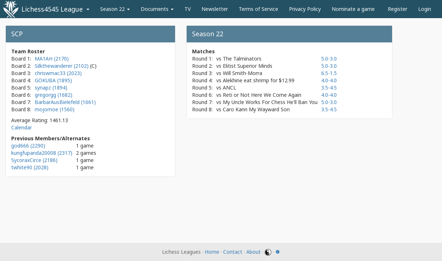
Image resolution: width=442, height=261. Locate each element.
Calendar (21, 127)
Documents (157, 8)
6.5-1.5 (329, 73)
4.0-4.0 (329, 80)
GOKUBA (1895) (53, 80)
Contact (232, 251)
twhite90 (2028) (29, 167)
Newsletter (214, 8)
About (253, 251)
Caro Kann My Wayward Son (256, 109)
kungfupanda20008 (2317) (41, 152)
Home (212, 251)
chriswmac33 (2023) (58, 73)
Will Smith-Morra (242, 73)
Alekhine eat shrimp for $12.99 (258, 80)
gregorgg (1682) (53, 94)
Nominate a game (353, 8)
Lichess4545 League (52, 9)
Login (424, 8)
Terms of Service (258, 8)
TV (187, 8)
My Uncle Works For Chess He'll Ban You (270, 102)
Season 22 (115, 8)
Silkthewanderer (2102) (62, 65)
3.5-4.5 (329, 87)
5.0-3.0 (329, 58)
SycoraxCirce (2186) (34, 160)
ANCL (229, 87)
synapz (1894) (51, 87)
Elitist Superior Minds (247, 65)
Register (397, 8)
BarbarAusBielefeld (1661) (65, 102)
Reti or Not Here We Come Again (262, 94)
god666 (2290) (28, 145)
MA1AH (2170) (52, 58)
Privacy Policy (305, 8)
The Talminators (242, 58)
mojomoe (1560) (55, 109)
